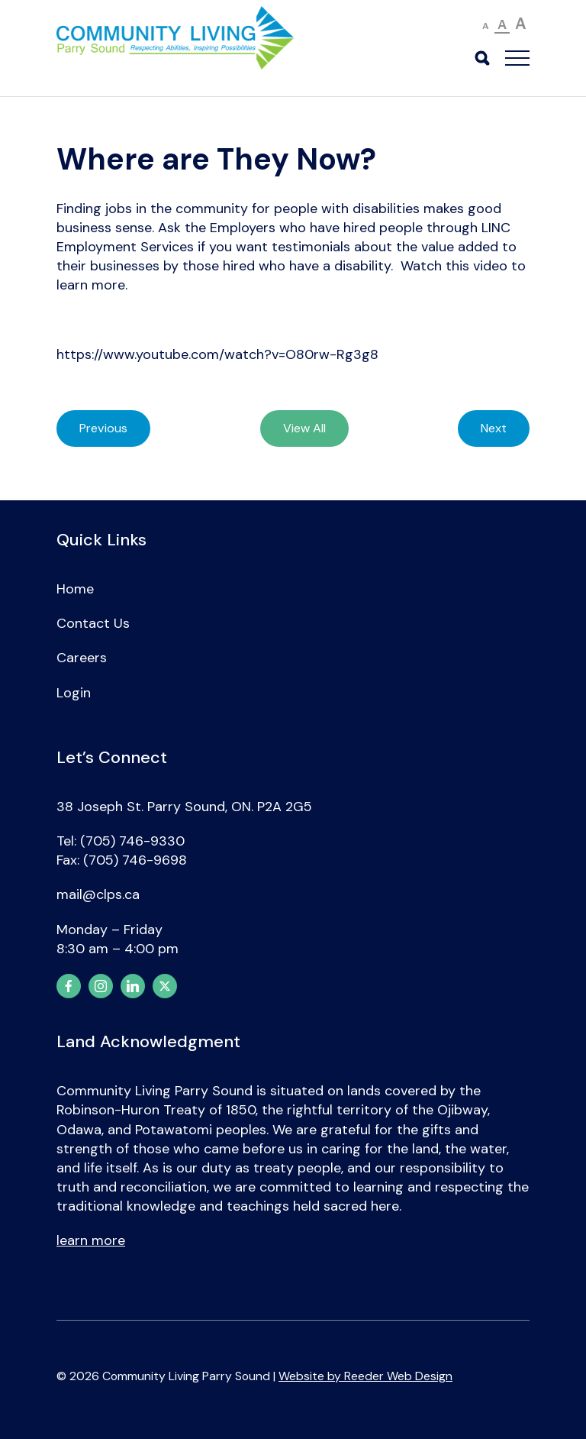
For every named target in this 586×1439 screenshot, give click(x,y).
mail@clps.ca (98, 894)
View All (304, 428)
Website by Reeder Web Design (365, 1376)
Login (73, 693)
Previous (103, 428)
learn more (90, 1240)
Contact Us (93, 623)
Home (75, 589)
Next (494, 428)
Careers (81, 657)
